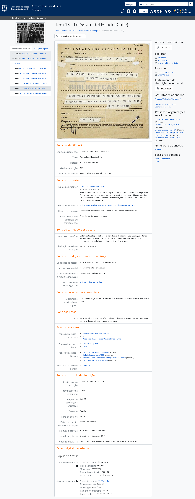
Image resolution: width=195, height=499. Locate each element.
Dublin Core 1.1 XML (164, 72)
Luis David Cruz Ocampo (88, 30)
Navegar (130, 4)
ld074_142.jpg (103, 480)
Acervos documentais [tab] (21, 48)
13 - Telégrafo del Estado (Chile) (32, 88)
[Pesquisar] (167, 4)
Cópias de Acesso (68, 456)
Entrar (143, 11)
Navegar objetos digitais (166, 63)
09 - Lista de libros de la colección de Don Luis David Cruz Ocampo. (46, 68)
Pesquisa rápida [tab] (41, 48)
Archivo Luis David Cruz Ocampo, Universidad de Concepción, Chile (107, 205)
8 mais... (18, 63)
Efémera (86, 365)
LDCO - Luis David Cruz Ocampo (33, 58)
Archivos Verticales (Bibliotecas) (95, 333)
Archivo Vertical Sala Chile (65, 30)
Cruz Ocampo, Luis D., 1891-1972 (96, 352)
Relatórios (160, 58)
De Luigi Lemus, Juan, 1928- (93, 355)
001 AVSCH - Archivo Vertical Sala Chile (37, 53)
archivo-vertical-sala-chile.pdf (92, 282)
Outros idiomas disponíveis (69, 36)
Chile (85, 343)
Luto (84, 336)
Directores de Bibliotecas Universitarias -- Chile (102, 339)
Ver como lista (162, 60)
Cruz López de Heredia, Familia (92, 186)
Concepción (93, 343)
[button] (123, 11)
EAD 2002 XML (162, 75)
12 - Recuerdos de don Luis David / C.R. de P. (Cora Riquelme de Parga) (48, 83)
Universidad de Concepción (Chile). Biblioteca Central (104, 357)
